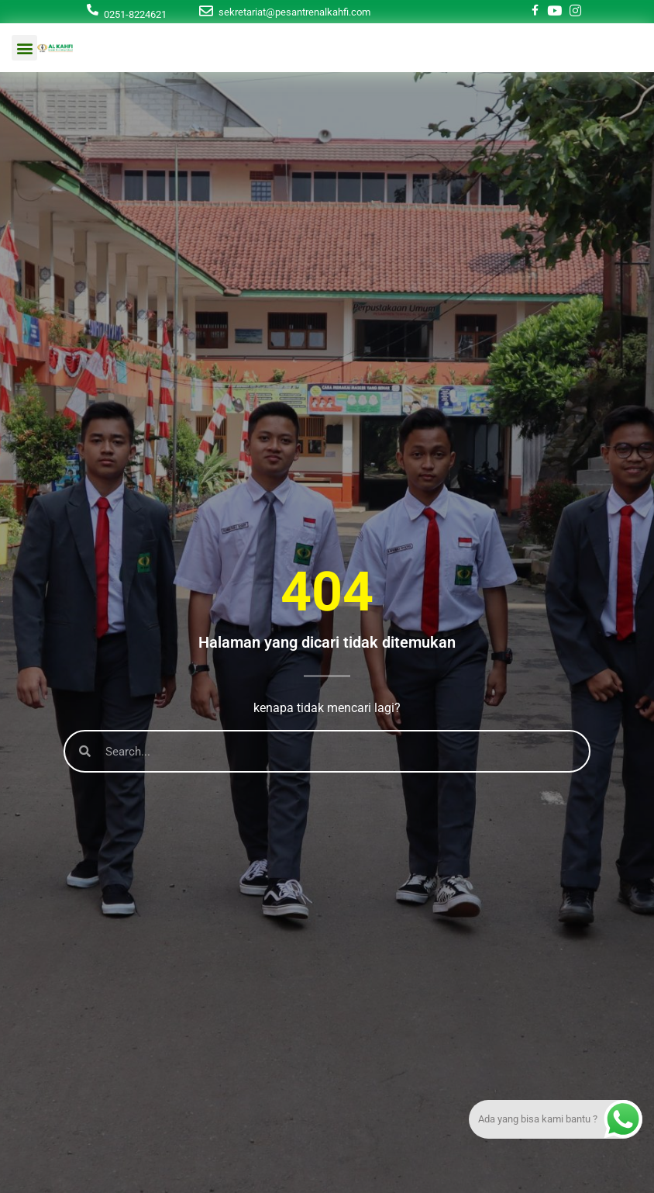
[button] (24, 48)
